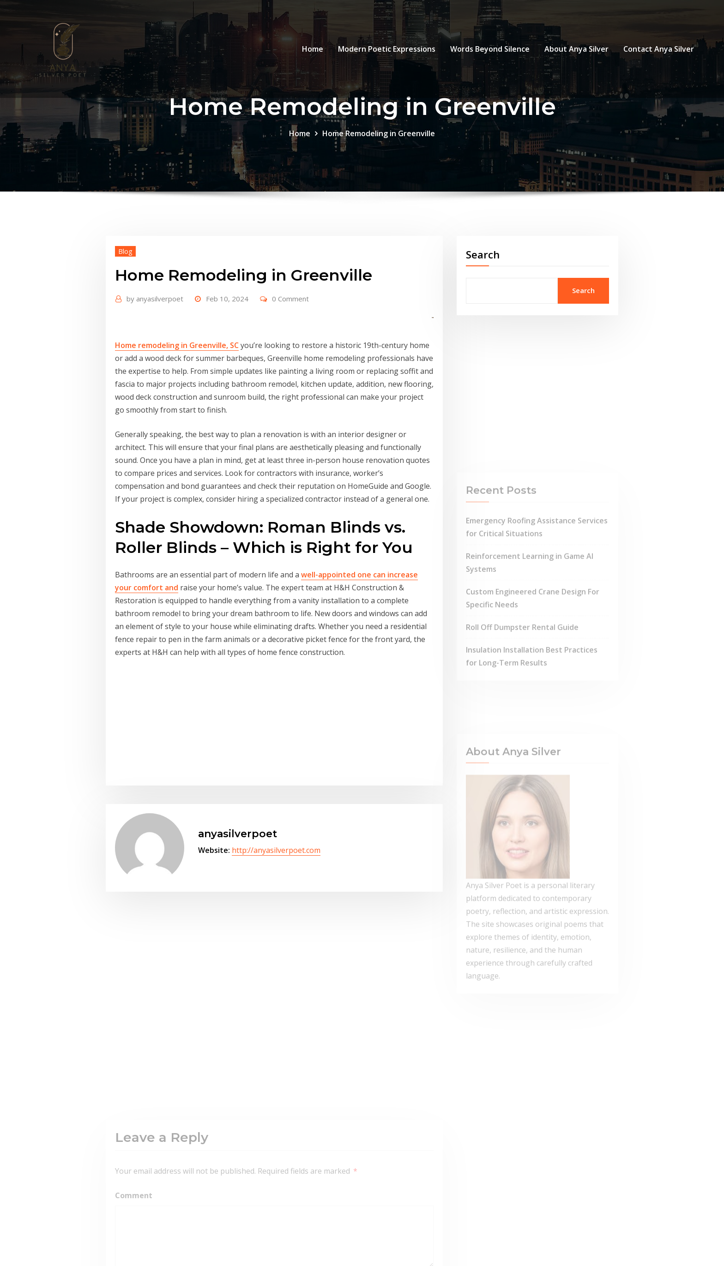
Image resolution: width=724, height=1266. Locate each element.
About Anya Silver (576, 49)
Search (483, 254)
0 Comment (290, 298)
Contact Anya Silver (658, 49)
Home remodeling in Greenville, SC (177, 345)
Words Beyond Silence (490, 49)
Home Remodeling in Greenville (378, 133)
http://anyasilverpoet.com (276, 850)
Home (312, 49)
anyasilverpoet (155, 298)
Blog (125, 251)
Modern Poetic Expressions (386, 49)
